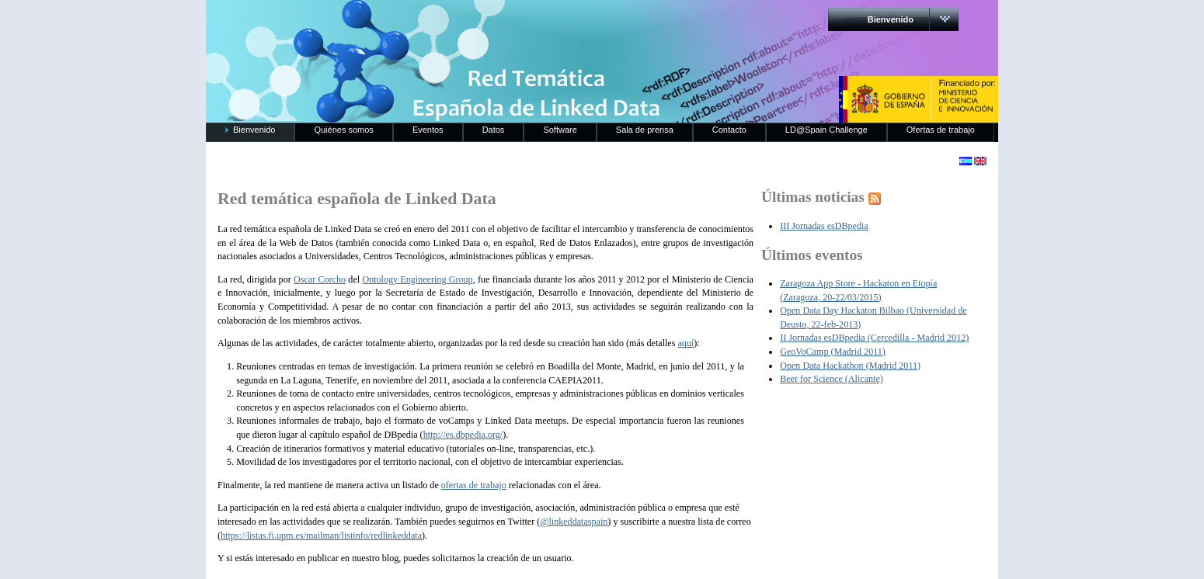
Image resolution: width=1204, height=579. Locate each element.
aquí (685, 343)
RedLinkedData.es (368, 23)
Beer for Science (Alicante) (831, 378)
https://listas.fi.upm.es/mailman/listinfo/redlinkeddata (321, 535)
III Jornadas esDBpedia (824, 225)
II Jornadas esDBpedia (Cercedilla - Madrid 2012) (874, 337)
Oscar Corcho (320, 279)
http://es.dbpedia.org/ (463, 434)
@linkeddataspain (573, 521)
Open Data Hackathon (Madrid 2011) (850, 365)
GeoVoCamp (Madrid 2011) (833, 351)
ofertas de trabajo (473, 485)
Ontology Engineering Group (417, 279)
